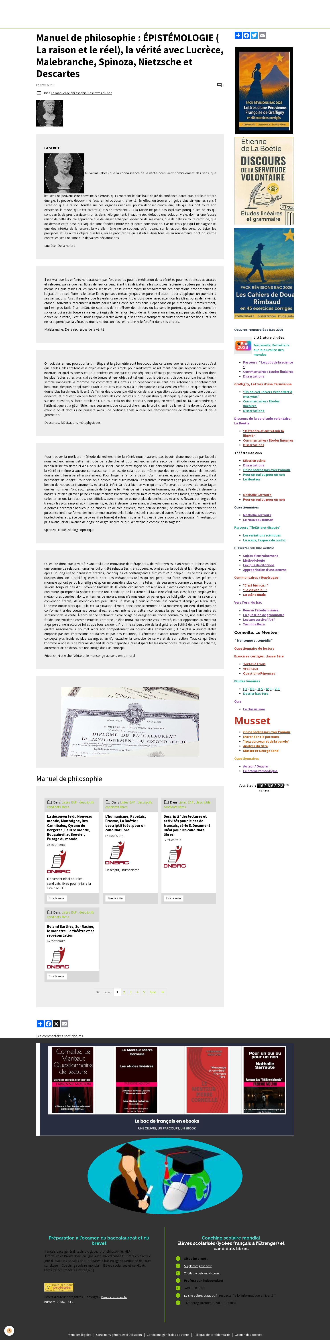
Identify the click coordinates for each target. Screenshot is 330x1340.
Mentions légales (76, 1334)
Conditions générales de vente (167, 1334)
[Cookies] (9, 1331)
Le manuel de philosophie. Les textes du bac (83, 93)
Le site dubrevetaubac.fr (202, 1295)
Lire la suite (56, 898)
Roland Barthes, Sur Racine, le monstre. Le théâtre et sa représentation (70, 931)
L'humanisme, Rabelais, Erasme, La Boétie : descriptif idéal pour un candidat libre (125, 823)
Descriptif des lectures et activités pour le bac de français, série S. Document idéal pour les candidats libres (187, 825)
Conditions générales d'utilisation (117, 1334)
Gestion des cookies (251, 1334)
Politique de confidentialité (213, 1334)
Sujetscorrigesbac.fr (198, 1266)
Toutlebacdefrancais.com (203, 1273)
